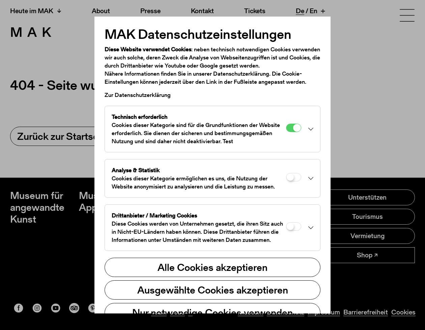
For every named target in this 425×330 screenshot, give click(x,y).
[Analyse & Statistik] (293, 177)
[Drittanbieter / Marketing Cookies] (293, 226)
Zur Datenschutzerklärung (138, 95)
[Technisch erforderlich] (293, 128)
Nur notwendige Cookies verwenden (212, 312)
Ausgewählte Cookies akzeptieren (212, 290)
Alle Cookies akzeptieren (212, 267)
